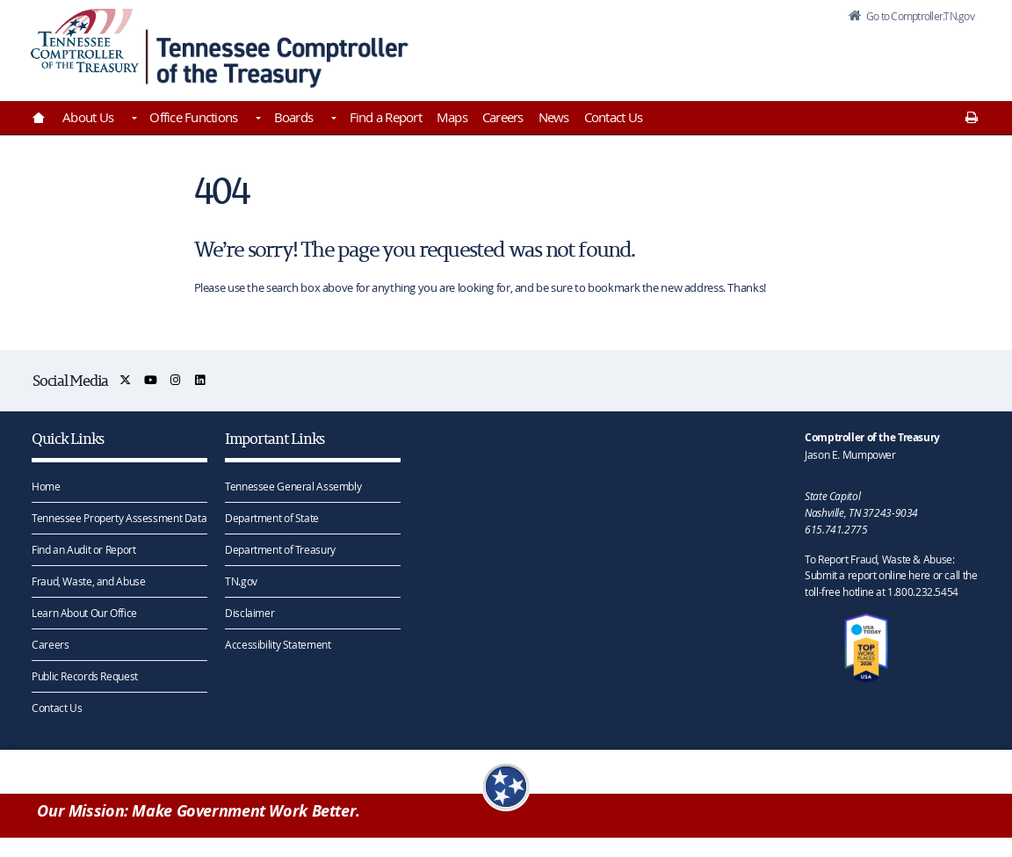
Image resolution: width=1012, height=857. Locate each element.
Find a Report (386, 117)
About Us (87, 117)
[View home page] (85, 46)
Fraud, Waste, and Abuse (88, 580)
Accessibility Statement (277, 643)
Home (46, 485)
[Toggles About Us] (132, 119)
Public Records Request (85, 675)
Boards (294, 117)
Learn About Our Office (84, 612)
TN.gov (241, 580)
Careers (503, 117)
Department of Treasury (280, 548)
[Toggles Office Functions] (256, 119)
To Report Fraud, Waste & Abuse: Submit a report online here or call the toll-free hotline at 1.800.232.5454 (891, 575)
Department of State (272, 517)
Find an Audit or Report (83, 548)
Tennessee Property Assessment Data (119, 517)
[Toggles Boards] (332, 119)
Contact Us (613, 117)
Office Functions (193, 117)
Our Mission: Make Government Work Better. (198, 814)
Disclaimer (249, 612)
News (554, 117)
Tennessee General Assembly (293, 485)
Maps (452, 117)
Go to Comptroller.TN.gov (908, 21)
